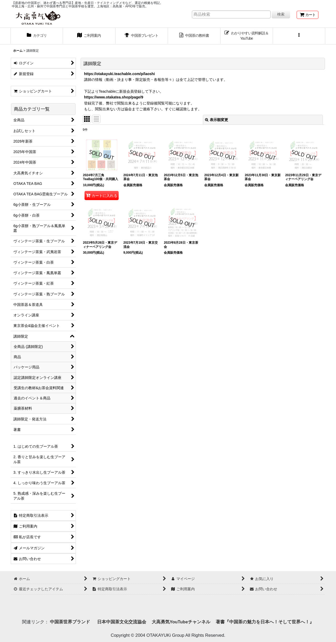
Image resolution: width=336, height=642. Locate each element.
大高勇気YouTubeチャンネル (181, 621)
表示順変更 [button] (216, 120)
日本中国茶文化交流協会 (121, 621)
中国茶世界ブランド (70, 621)
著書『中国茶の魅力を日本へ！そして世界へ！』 (265, 621)
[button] (299, 36)
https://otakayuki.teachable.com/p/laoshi (119, 74)
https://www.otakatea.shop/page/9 (113, 97)
